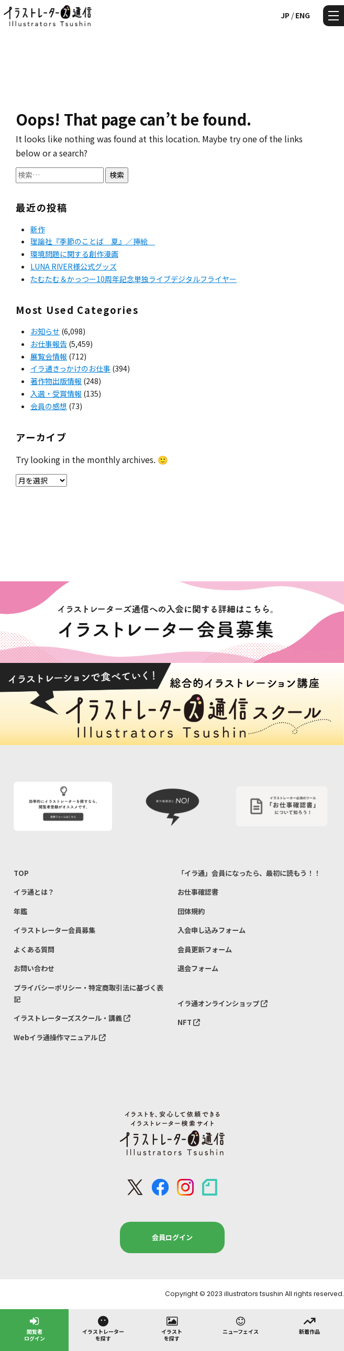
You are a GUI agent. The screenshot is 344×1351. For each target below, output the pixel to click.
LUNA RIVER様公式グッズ (73, 266)
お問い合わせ (34, 968)
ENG (302, 15)
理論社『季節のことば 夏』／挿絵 (92, 241)
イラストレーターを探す (103, 1328)
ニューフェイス (241, 1324)
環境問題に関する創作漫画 (74, 254)
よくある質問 (34, 949)
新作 (37, 229)
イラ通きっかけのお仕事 (70, 368)
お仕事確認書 (197, 892)
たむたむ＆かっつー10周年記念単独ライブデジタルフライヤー (133, 279)
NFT (188, 1022)
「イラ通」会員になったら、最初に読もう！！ (248, 873)
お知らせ (45, 331)
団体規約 (191, 911)
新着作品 (309, 1324)
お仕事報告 (48, 344)
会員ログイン (172, 1237)
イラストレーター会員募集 (54, 930)
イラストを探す (171, 1328)
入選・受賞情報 (56, 393)
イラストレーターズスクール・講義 (72, 1018)
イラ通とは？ (34, 892)
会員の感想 (48, 406)
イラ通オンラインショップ (222, 1003)
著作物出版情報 (56, 381)
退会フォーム (197, 968)
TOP (21, 873)
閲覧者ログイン (34, 1328)
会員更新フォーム (204, 949)
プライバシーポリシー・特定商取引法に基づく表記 (88, 993)
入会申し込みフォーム (211, 930)
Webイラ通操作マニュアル (60, 1037)
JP (285, 15)
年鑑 (20, 911)
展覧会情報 (48, 356)
